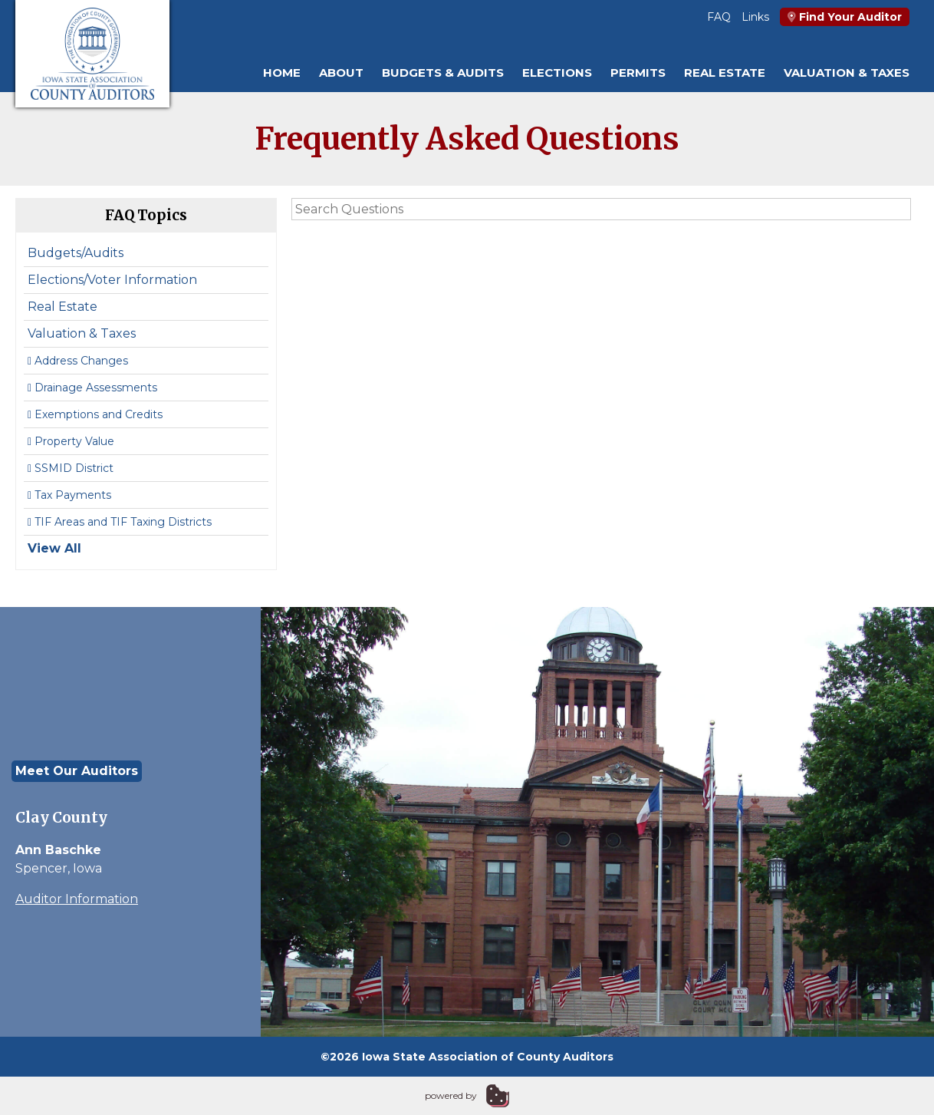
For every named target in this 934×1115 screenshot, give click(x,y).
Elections (557, 72)
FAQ (719, 17)
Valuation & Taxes (846, 72)
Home (282, 72)
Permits (638, 72)
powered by (451, 1095)
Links (755, 17)
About (341, 72)
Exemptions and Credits (95, 414)
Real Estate (724, 72)
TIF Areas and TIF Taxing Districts (120, 522)
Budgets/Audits (75, 253)
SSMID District (70, 468)
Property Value (71, 441)
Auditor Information (76, 899)
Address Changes (78, 361)
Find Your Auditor (845, 17)
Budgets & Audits (443, 72)
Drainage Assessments (92, 387)
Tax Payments (69, 495)
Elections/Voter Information (112, 279)
